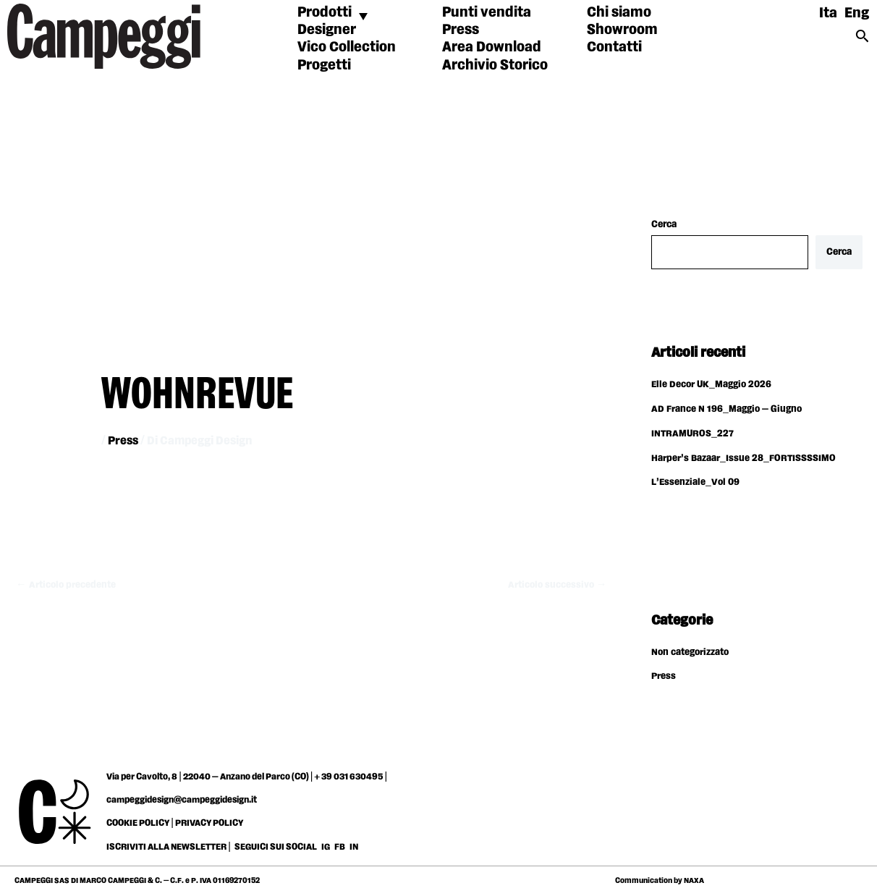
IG (325, 847)
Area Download (491, 47)
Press (460, 29)
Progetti (324, 65)
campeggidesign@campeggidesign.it (181, 800)
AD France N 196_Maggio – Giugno (728, 410)
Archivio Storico (495, 65)
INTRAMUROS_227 (693, 434)
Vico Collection (346, 47)
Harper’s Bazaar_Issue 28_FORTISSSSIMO (743, 459)
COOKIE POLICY (137, 823)
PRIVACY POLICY (209, 823)
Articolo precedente (67, 584)
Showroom (622, 29)
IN (353, 847)
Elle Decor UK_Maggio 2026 (713, 385)
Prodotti (324, 12)
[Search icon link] (862, 41)
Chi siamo (619, 12)
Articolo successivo (555, 584)
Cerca (664, 224)
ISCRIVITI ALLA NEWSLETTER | (168, 847)
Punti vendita (486, 12)
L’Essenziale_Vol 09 (695, 483)
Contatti (614, 47)
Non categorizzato (692, 652)
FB (340, 847)
